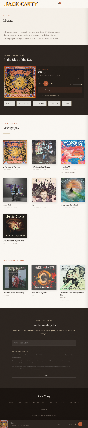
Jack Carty (44, 396)
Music (27, 402)
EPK (63, 402)
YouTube (54, 105)
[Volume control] (77, 84)
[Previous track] (40, 83)
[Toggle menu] (82, 4)
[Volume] (70, 84)
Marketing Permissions (20, 353)
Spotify (9, 105)
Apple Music (24, 105)
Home (10, 402)
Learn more (37, 370)
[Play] (45, 83)
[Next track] (52, 83)
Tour (19, 402)
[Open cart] (58, 3)
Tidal (67, 105)
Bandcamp (40, 105)
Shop (44, 402)
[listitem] (60, 90)
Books (36, 402)
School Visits (74, 402)
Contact (54, 402)
